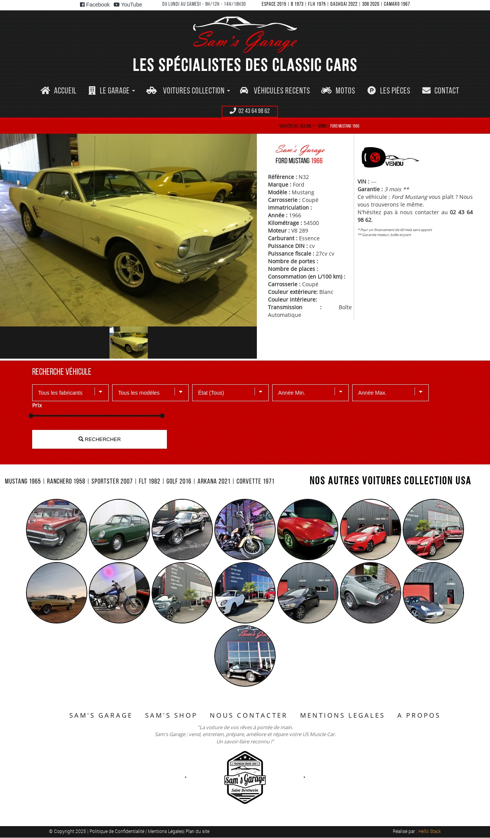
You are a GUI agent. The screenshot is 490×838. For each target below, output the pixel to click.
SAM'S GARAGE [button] (101, 715)
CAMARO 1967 (397, 4)
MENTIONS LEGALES (342, 715)
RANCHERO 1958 (66, 481)
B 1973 (297, 4)
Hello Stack (429, 831)
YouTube (128, 5)
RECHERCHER (99, 439)
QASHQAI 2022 (344, 4)
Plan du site (197, 831)
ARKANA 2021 (214, 481)
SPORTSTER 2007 (112, 481)
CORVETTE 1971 (255, 481)
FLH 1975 (317, 4)
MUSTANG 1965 (23, 481)
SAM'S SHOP (171, 715)
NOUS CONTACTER (249, 715)
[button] (111, 91)
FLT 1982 (149, 481)
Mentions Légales (165, 831)
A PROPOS (419, 715)
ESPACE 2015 (274, 4)
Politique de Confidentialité (117, 831)
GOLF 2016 (179, 481)
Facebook (94, 5)
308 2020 (370, 4)
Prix (37, 405)
